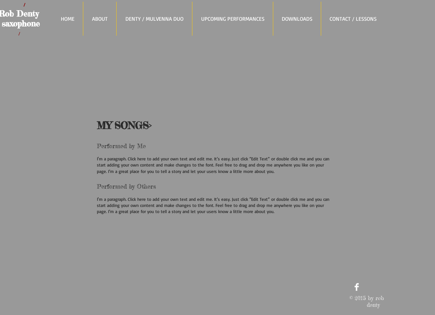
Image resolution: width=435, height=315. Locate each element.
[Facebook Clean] (357, 287)
